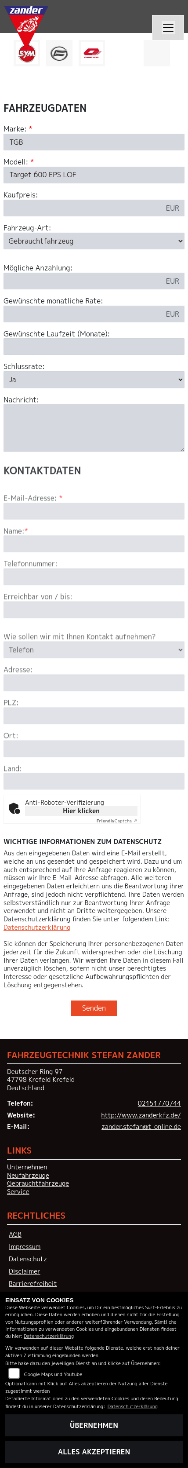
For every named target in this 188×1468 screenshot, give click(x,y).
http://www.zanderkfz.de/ (141, 1115)
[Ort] (94, 773)
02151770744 (159, 1103)
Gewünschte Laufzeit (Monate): (57, 334)
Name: (14, 555)
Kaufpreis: (21, 195)
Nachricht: (21, 400)
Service (18, 1191)
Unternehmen (27, 1167)
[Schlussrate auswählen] (94, 379)
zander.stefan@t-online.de (141, 1126)
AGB (15, 1234)
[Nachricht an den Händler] (94, 428)
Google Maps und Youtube (53, 1374)
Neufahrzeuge (28, 1175)
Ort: (11, 760)
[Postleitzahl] (94, 740)
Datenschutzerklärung (37, 927)
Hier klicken (81, 811)
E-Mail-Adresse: (33, 523)
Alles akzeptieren (94, 1452)
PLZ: (11, 727)
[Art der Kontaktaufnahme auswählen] (94, 674)
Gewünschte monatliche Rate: (53, 301)
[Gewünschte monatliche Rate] (82, 314)
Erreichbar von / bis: (38, 621)
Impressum (24, 1246)
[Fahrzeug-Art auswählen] (94, 241)
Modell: (16, 162)
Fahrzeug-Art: (27, 228)
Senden (94, 1008)
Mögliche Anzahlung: (38, 268)
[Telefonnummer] (94, 601)
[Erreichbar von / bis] (94, 634)
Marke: (15, 129)
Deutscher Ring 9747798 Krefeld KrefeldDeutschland (41, 1079)
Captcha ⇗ (117, 821)
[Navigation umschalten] (168, 27)
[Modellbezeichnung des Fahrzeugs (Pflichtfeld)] (94, 175)
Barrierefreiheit (33, 1283)
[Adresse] (94, 707)
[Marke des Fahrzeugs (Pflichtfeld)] (94, 142)
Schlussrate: (24, 366)
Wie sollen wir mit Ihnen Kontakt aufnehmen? (80, 661)
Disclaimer (24, 1271)
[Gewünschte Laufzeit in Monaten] (94, 346)
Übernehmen (94, 1425)
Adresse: (18, 694)
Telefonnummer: (31, 588)
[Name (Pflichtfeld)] (94, 568)
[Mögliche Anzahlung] (82, 281)
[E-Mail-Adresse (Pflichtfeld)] (94, 535)
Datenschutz (28, 1259)
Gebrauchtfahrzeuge (38, 1183)
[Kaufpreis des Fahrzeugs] (82, 208)
